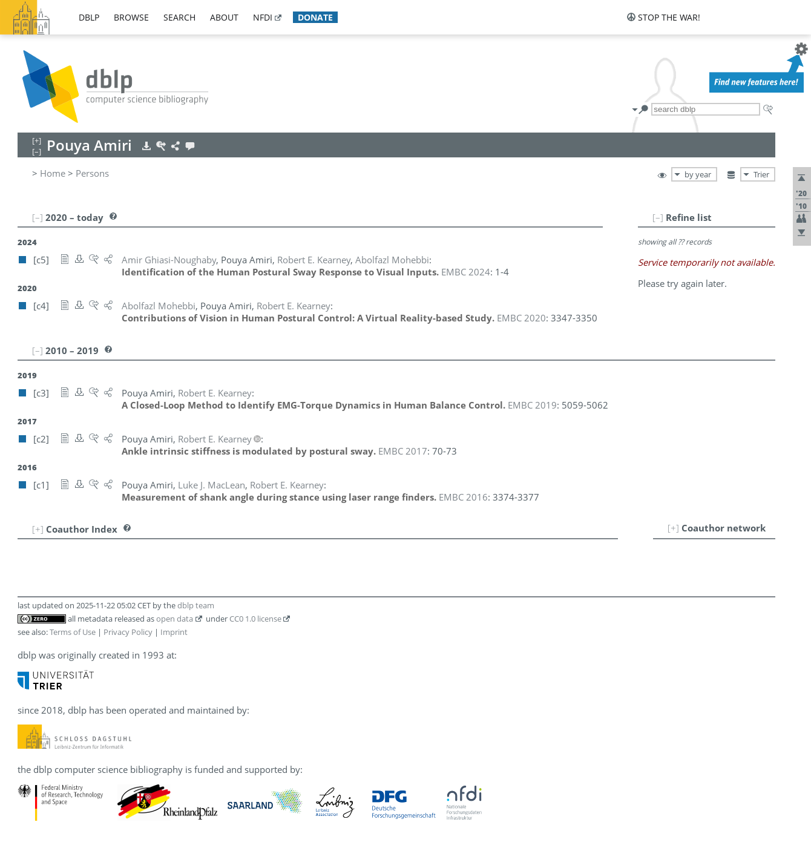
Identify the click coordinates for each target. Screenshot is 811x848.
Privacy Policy (128, 631)
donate (315, 17)
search (179, 17)
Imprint (174, 631)
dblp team (195, 605)
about (224, 17)
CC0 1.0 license (255, 618)
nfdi (262, 17)
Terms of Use (73, 631)
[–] (657, 217)
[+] (673, 528)
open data (174, 618)
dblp (89, 17)
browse (131, 17)
